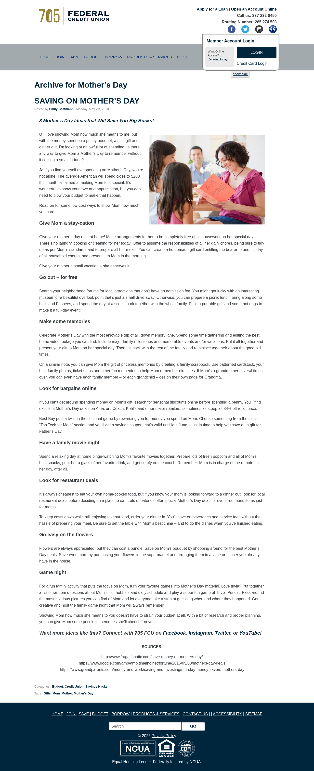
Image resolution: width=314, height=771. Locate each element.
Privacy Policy (164, 736)
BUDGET (100, 714)
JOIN (71, 714)
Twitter (222, 633)
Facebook (174, 633)
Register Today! (218, 59)
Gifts (47, 693)
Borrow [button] (113, 57)
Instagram (200, 633)
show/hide (240, 74)
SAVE (84, 714)
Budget (57, 686)
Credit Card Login (252, 63)
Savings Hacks (96, 686)
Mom (56, 693)
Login (256, 52)
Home (45, 57)
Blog (182, 57)
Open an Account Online (254, 9)
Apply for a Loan (212, 9)
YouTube (249, 633)
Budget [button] (92, 57)
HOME (57, 714)
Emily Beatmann (61, 109)
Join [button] (60, 57)
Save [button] (74, 57)
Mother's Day (83, 693)
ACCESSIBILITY (227, 714)
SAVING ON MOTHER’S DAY (87, 100)
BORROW (121, 714)
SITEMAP (253, 714)
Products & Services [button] (149, 57)
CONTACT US (195, 714)
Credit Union (74, 686)
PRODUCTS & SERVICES (156, 714)
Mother (67, 693)
